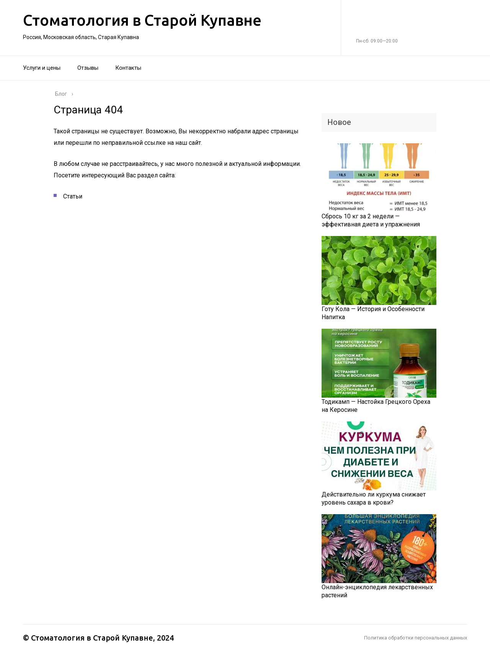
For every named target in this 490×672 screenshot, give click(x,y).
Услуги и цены (41, 67)
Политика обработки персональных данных (415, 638)
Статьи (72, 196)
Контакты (128, 67)
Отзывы (87, 67)
